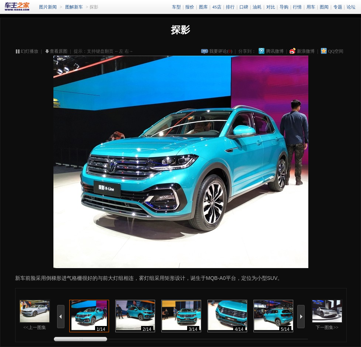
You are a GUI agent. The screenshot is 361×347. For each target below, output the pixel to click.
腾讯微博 (275, 51)
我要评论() (220, 51)
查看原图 (58, 51)
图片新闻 (48, 7)
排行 (230, 7)
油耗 (257, 7)
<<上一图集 (34, 314)
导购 (284, 7)
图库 (203, 7)
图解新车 (74, 7)
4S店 (216, 7)
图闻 (324, 7)
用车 (310, 7)
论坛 (351, 7)
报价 (189, 7)
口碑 (243, 7)
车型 (176, 7)
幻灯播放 (29, 51)
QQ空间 (335, 51)
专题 (337, 7)
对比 (270, 7)
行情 (297, 7)
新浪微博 (306, 51)
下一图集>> (327, 314)
